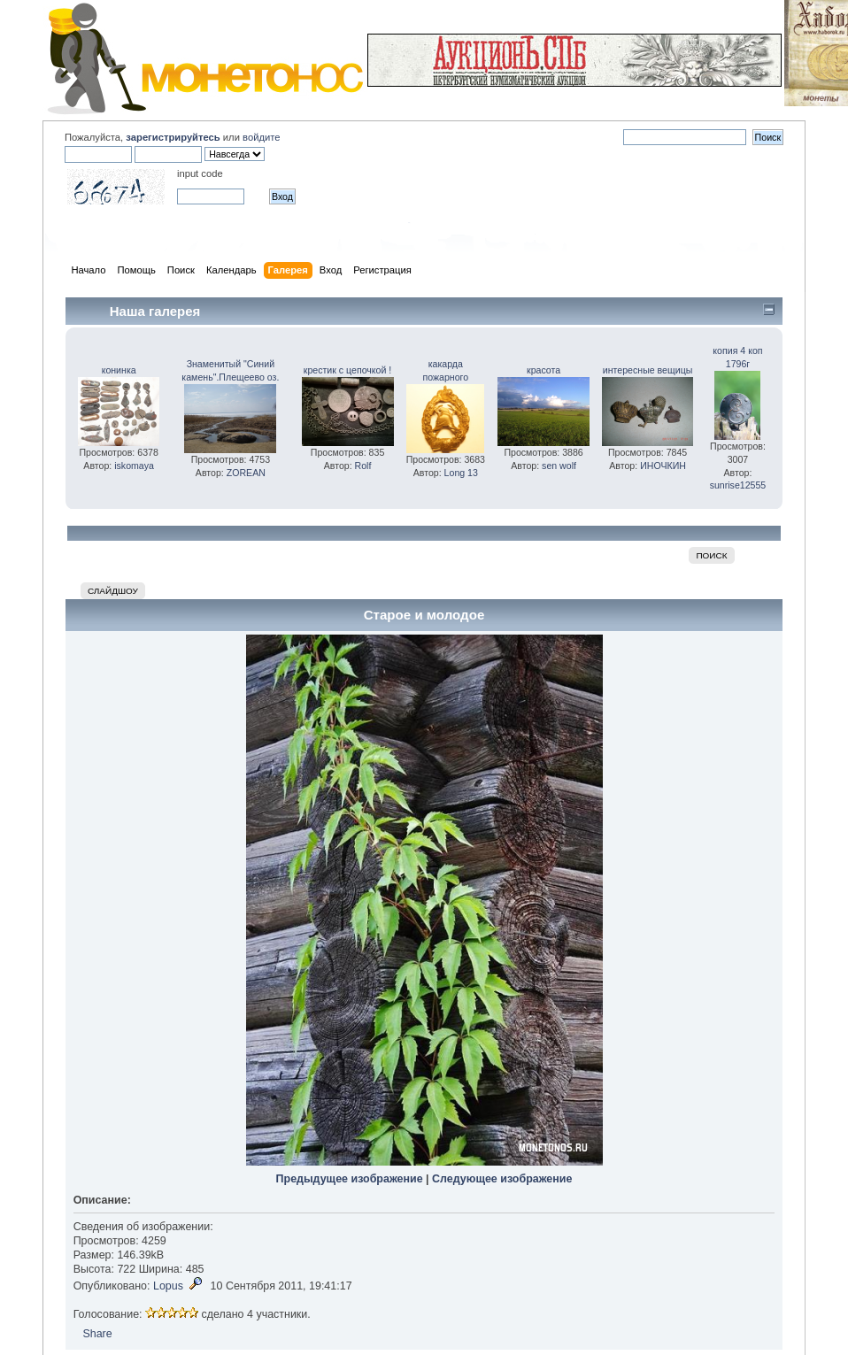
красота (543, 370)
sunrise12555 (738, 485)
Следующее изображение (502, 1179)
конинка (119, 370)
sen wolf (559, 465)
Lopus (168, 1286)
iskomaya (134, 465)
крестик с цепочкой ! (348, 370)
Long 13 (461, 472)
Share (97, 1334)
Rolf (363, 465)
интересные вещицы (648, 370)
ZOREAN (246, 472)
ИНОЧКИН (663, 465)
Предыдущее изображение (349, 1179)
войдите (261, 137)
